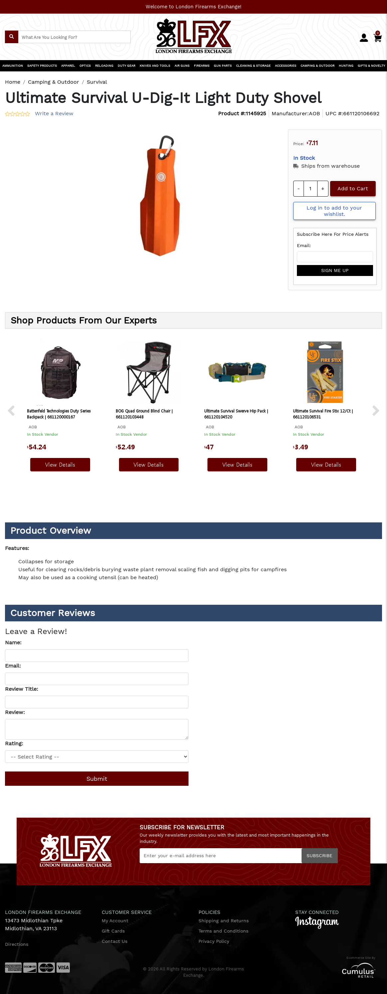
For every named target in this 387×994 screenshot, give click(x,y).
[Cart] (377, 36)
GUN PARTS (223, 65)
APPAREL (68, 65)
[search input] (68, 37)
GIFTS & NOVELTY (371, 65)
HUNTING (346, 65)
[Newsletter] (239, 855)
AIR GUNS (182, 65)
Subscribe (319, 855)
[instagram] (317, 922)
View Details (60, 464)
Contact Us (114, 941)
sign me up (334, 270)
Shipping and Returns (223, 920)
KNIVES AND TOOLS (155, 65)
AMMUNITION (12, 65)
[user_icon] (364, 38)
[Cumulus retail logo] (319, 970)
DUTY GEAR (126, 65)
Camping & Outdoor (53, 82)
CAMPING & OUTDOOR (317, 65)
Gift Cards (113, 931)
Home (12, 82)
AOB (314, 113)
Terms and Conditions (223, 931)
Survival (97, 82)
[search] (11, 37)
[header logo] (194, 34)
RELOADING (104, 65)
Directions (16, 944)
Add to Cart (352, 188)
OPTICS (85, 65)
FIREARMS (201, 65)
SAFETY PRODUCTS (42, 65)
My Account (115, 920)
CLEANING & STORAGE (253, 65)
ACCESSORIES (285, 65)
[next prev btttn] (11, 411)
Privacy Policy (213, 941)
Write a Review (54, 113)
